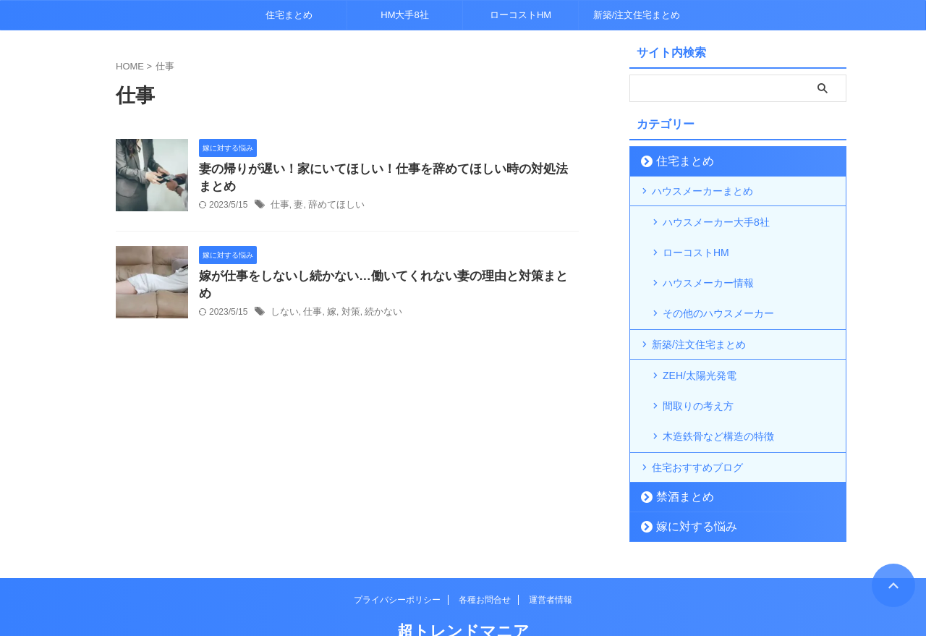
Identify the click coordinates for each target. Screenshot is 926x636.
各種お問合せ (485, 558)
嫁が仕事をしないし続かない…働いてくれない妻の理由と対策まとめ (378, 279)
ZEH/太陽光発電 (699, 349)
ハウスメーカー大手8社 (716, 220)
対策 (345, 298)
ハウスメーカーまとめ (702, 191)
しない (284, 298)
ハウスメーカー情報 (708, 267)
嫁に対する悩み (687, 484)
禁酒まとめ (677, 454)
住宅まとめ (289, 14)
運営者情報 (550, 558)
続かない (376, 298)
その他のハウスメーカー (718, 290)
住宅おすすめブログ (697, 425)
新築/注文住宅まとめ (637, 14)
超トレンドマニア (463, 589)
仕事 (279, 208)
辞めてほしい (332, 208)
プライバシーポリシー (397, 558)
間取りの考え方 (698, 372)
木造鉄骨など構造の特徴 (718, 396)
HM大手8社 (404, 14)
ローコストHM (520, 14)
